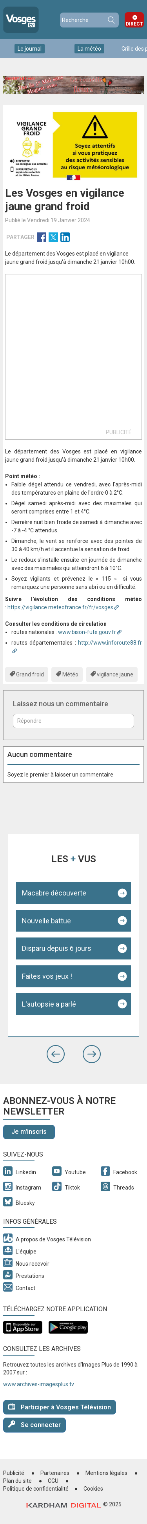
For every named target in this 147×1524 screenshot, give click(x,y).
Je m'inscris (29, 1131)
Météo (70, 674)
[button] (55, 1054)
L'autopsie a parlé (49, 1004)
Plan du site (17, 1481)
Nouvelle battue (46, 921)
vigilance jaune (115, 674)
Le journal (30, 49)
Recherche (110, 20)
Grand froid (30, 674)
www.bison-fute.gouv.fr (87, 632)
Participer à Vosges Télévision (59, 1407)
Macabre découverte (54, 893)
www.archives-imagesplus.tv (38, 1384)
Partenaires (54, 1473)
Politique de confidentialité (36, 1489)
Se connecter (34, 1424)
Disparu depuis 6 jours (56, 948)
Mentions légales (106, 1473)
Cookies (93, 1489)
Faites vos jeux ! (47, 976)
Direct (134, 24)
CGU (53, 1481)
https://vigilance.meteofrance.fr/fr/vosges (60, 607)
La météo (89, 49)
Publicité (13, 1473)
